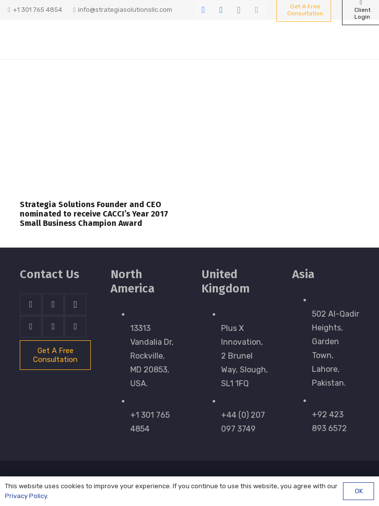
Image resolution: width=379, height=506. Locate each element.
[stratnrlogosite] (58, 39)
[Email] (75, 327)
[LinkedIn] (221, 10)
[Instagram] (239, 10)
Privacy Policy (26, 496)
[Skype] (31, 327)
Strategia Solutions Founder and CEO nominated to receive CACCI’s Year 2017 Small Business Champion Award (94, 214)
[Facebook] (203, 10)
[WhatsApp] (256, 10)
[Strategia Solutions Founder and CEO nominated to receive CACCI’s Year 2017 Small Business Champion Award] (99, 137)
